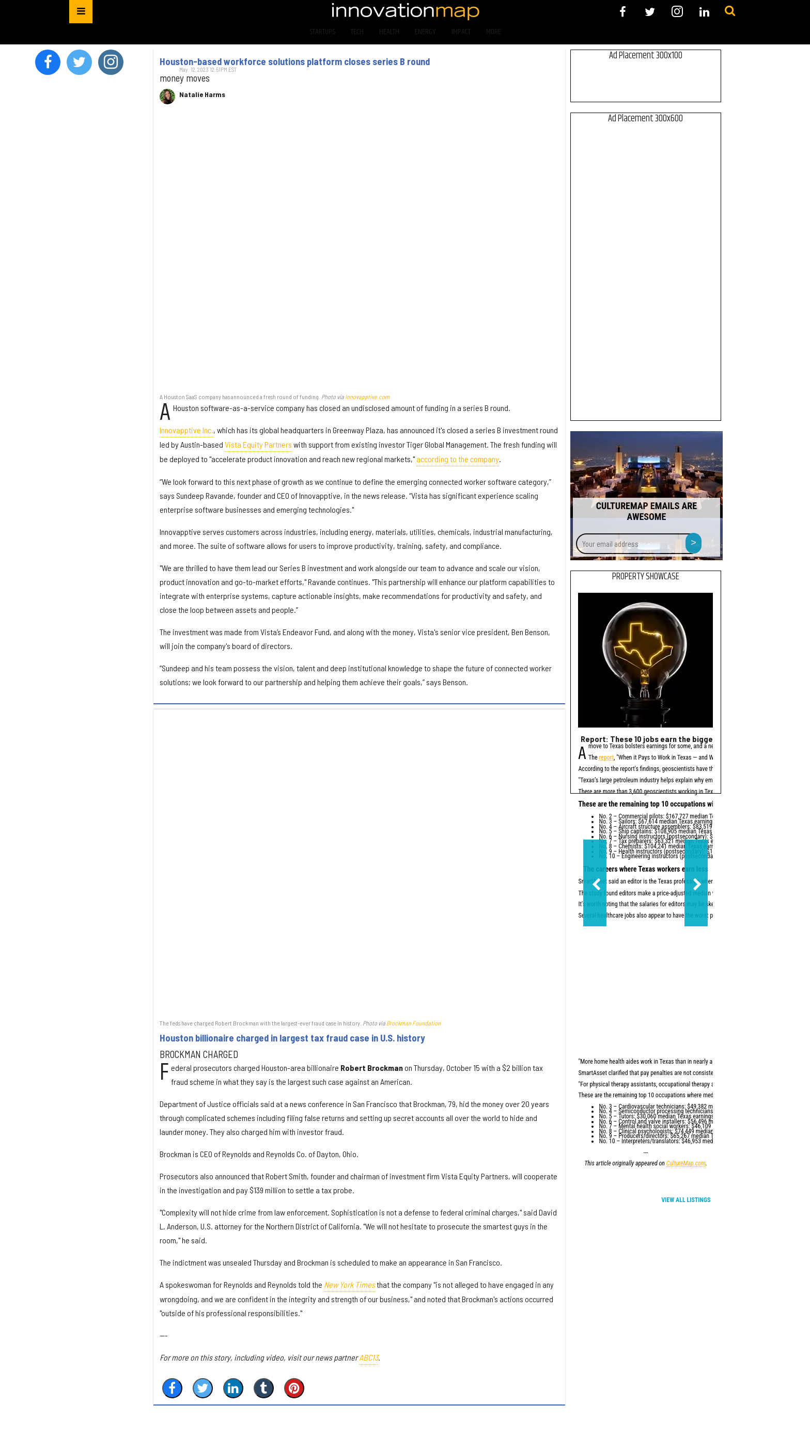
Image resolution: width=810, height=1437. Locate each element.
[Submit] (730, 11)
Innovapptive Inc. (186, 430)
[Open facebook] (623, 11)
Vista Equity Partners (258, 444)
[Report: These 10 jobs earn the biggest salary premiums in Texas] (645, 660)
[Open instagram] (677, 11)
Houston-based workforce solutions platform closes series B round (295, 61)
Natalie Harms (202, 94)
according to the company (457, 459)
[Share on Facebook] (172, 1388)
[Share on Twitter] (203, 1388)
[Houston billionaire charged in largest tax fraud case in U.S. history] (359, 863)
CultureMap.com (686, 1164)
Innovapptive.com (367, 396)
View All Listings (685, 1200)
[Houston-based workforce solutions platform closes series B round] (359, 254)
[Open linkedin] (704, 11)
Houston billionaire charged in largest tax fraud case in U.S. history (292, 1038)
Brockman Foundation (413, 1023)
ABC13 (368, 1357)
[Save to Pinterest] (294, 1388)
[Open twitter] (650, 11)
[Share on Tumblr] (264, 1388)
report (606, 758)
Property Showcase (645, 577)
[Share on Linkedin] (233, 1388)
